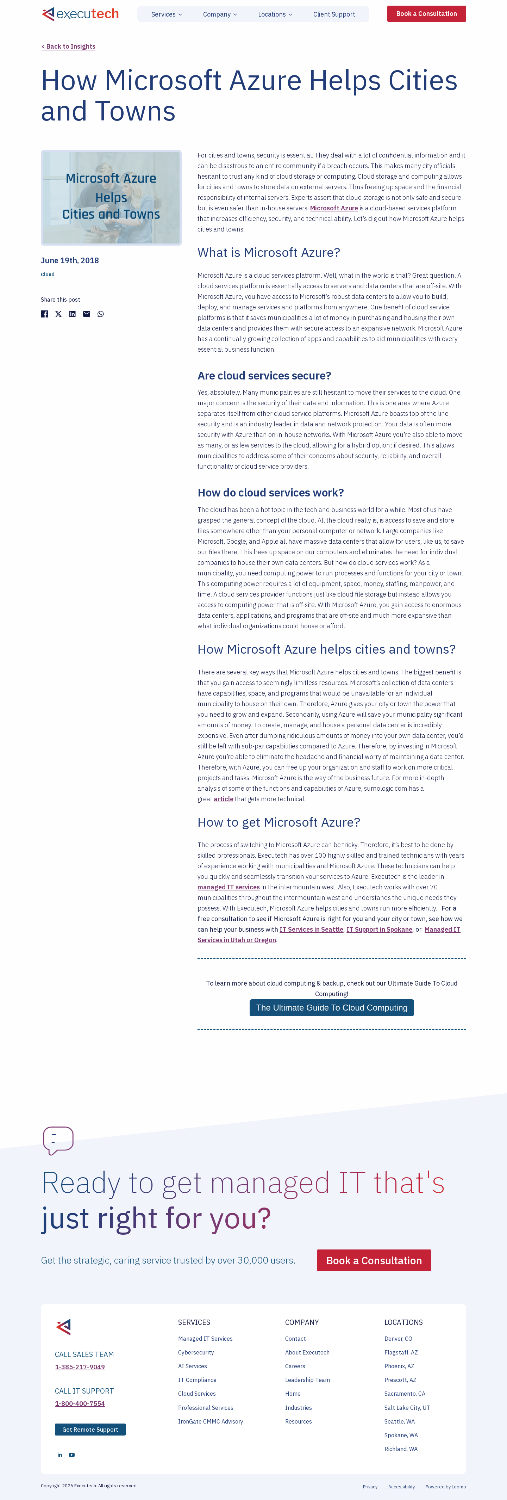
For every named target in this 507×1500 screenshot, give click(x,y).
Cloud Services (197, 1393)
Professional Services (205, 1408)
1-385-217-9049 (80, 1367)
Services (163, 14)
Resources (298, 1421)
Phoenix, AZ (399, 1366)
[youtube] (72, 1455)
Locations (272, 14)
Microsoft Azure (334, 208)
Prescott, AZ (400, 1380)
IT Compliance (197, 1380)
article (223, 799)
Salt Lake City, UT (407, 1408)
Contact (295, 1338)
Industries (298, 1408)
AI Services (192, 1366)
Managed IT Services (205, 1338)
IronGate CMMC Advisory (210, 1421)
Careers (295, 1366)
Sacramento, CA (404, 1393)
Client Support (334, 14)
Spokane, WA (401, 1435)
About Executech (307, 1352)
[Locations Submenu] (289, 14)
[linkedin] (60, 1455)
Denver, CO (398, 1338)
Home (293, 1393)
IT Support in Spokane (379, 929)
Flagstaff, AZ (401, 1352)
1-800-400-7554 (80, 1404)
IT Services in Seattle (311, 929)
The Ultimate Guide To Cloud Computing (331, 1007)
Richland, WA (401, 1449)
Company (217, 14)
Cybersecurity (196, 1352)
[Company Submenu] (234, 14)
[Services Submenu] (179, 14)
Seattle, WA (399, 1421)
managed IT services (229, 887)
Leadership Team (307, 1380)
